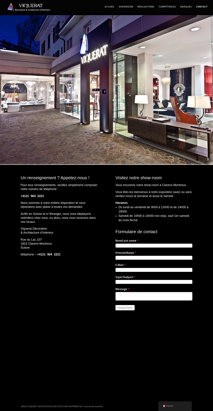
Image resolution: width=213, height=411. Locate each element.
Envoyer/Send (125, 307)
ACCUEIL (109, 6)
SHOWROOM (126, 6)
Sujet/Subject (124, 277)
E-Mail (119, 265)
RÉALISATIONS (145, 6)
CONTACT (202, 6)
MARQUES (186, 6)
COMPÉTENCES (167, 6)
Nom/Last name (125, 240)
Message (121, 289)
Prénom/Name (124, 253)
